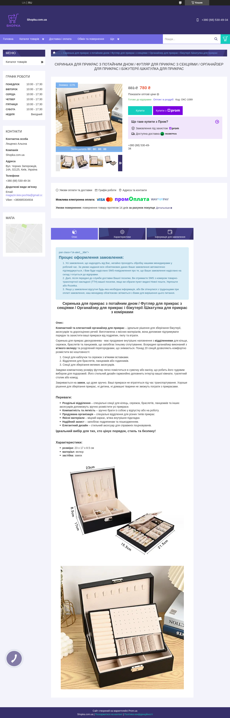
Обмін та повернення (91, 38)
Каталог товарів (29, 38)
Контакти (115, 38)
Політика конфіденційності (138, 714)
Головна (8, 38)
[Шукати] (216, 39)
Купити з (168, 110)
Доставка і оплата (60, 38)
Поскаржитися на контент (108, 714)
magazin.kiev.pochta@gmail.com (25, 195)
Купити (140, 110)
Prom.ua (133, 711)
